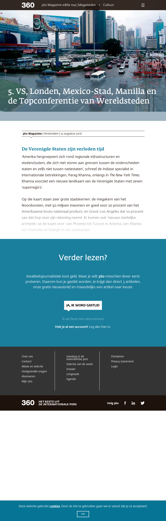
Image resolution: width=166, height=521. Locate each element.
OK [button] (83, 514)
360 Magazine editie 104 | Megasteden (68, 5)
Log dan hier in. (100, 327)
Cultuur (108, 5)
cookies (55, 506)
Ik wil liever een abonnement (83, 319)
